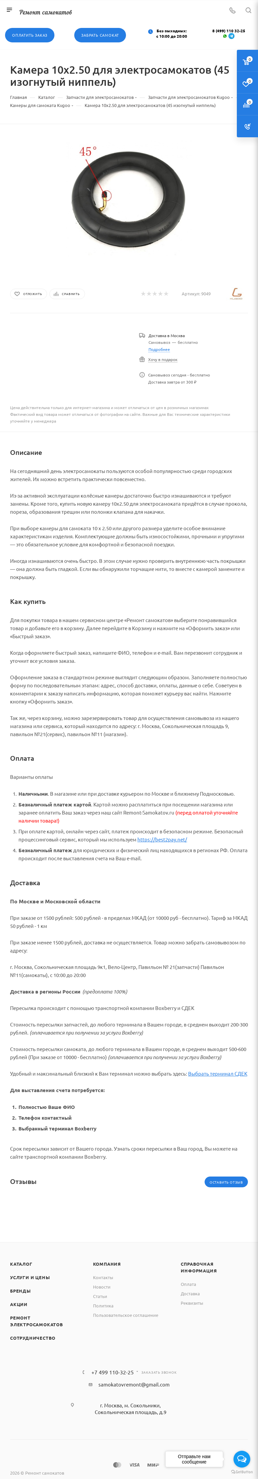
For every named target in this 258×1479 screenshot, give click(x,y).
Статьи (100, 1296)
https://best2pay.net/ (162, 839)
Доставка (190, 1293)
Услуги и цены (30, 1277)
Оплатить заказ (29, 35)
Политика (103, 1305)
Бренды (20, 1291)
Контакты (103, 1277)
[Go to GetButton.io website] (242, 1472)
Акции (19, 1304)
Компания (107, 1264)
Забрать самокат (100, 35)
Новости (102, 1287)
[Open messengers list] (241, 1459)
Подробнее (159, 349)
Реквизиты (192, 1303)
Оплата (188, 1284)
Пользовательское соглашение (125, 1315)
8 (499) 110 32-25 (228, 30)
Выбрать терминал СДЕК (217, 1073)
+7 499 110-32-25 (112, 1372)
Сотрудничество (32, 1338)
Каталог (21, 1264)
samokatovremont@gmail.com (134, 1384)
